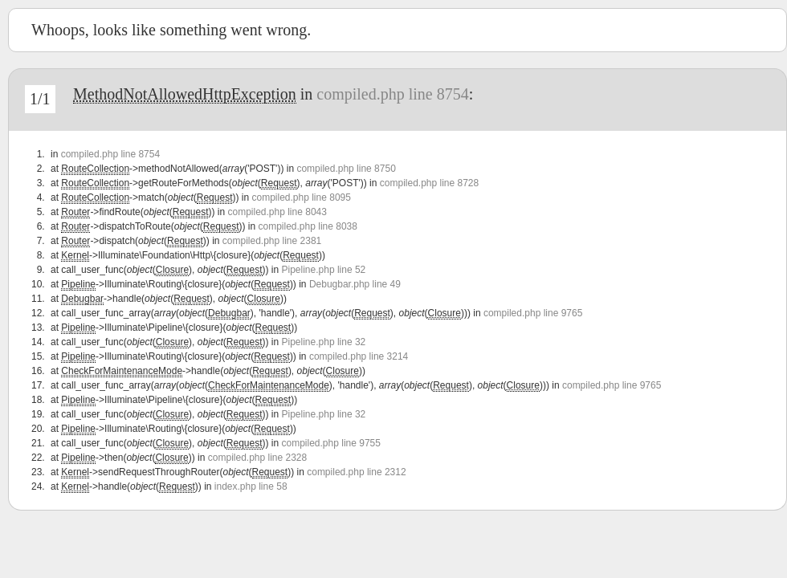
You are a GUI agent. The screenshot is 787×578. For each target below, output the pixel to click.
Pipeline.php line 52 (324, 269)
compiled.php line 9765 (532, 313)
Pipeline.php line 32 (324, 342)
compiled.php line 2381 (271, 240)
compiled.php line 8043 (276, 212)
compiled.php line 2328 (257, 457)
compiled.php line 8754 (392, 94)
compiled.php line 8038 (308, 226)
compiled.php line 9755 (331, 443)
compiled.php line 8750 (345, 168)
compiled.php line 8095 (300, 197)
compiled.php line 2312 (356, 472)
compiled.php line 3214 (358, 356)
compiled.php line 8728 (429, 183)
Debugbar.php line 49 (355, 284)
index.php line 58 (250, 486)
